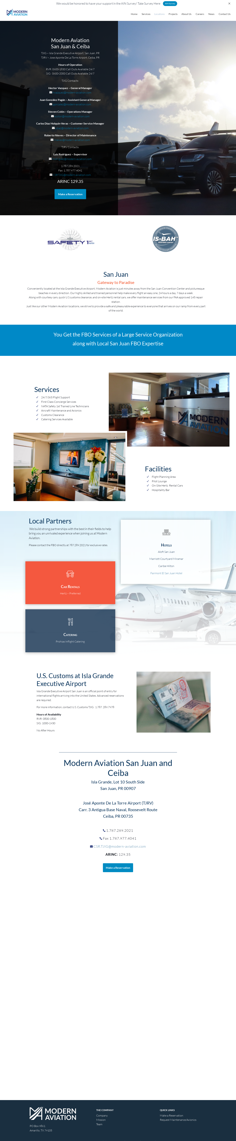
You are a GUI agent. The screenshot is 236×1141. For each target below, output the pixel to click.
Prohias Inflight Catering (70, 641)
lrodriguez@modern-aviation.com (72, 159)
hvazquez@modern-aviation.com (71, 92)
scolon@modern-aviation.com (72, 116)
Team (99, 1124)
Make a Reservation (70, 194)
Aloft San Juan (166, 551)
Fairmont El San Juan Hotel (166, 573)
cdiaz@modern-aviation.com (72, 128)
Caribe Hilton (166, 566)
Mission (101, 1119)
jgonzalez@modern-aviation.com (71, 104)
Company (102, 1115)
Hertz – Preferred (70, 593)
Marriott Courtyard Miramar (166, 558)
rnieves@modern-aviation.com (71, 140)
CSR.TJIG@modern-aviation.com (71, 175)
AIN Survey (170, 3)
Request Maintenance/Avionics (178, 1119)
